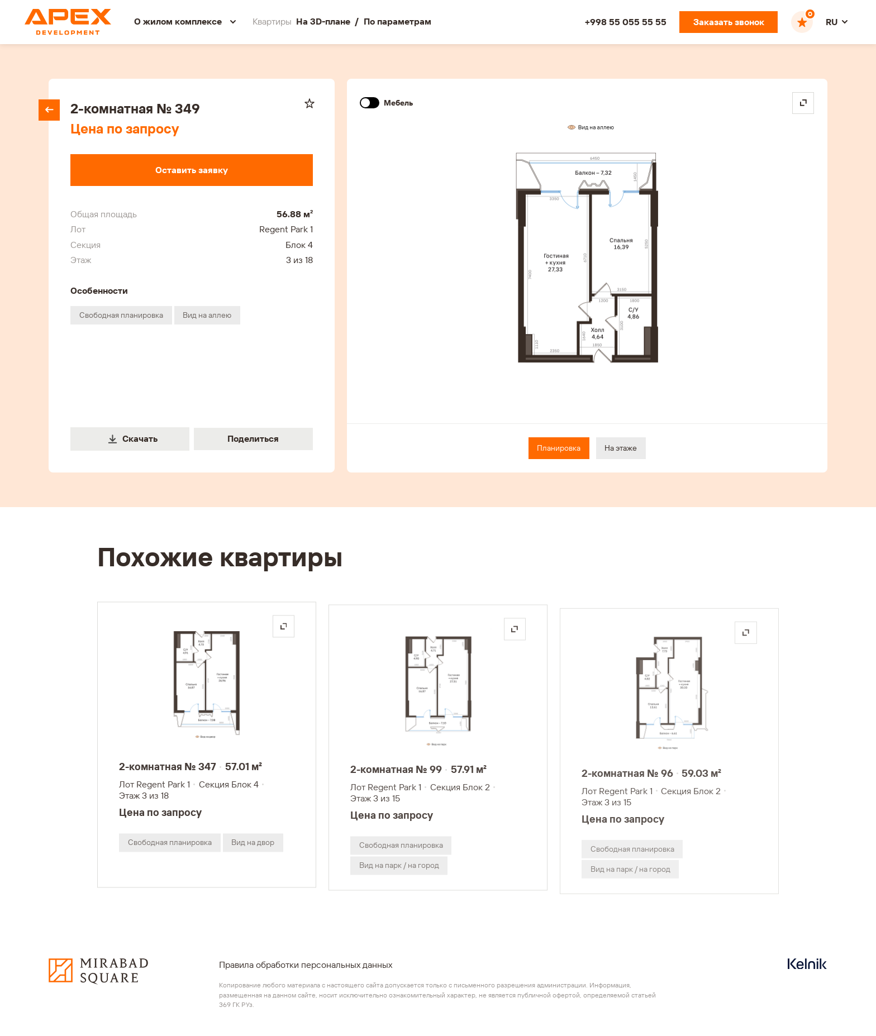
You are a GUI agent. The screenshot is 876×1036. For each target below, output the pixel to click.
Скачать (132, 438)
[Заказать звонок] (728, 22)
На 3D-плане (323, 21)
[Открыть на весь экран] (283, 633)
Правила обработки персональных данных (305, 964)
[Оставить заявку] (191, 170)
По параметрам (397, 21)
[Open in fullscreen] (803, 103)
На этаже (620, 448)
